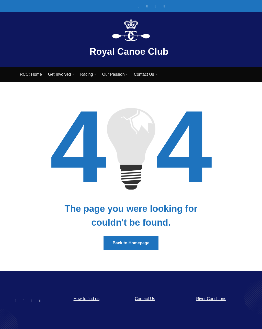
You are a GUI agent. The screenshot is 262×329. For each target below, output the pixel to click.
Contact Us (145, 299)
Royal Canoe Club (128, 51)
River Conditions (211, 299)
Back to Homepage (130, 243)
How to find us (86, 299)
